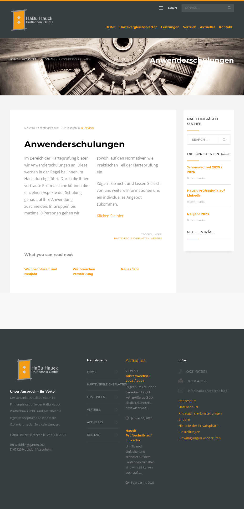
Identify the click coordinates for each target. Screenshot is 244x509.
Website (156, 238)
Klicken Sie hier (110, 215)
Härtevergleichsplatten (131, 238)
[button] (199, 438)
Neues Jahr (130, 269)
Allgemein (87, 128)
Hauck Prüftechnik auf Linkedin (139, 435)
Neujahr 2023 (198, 214)
